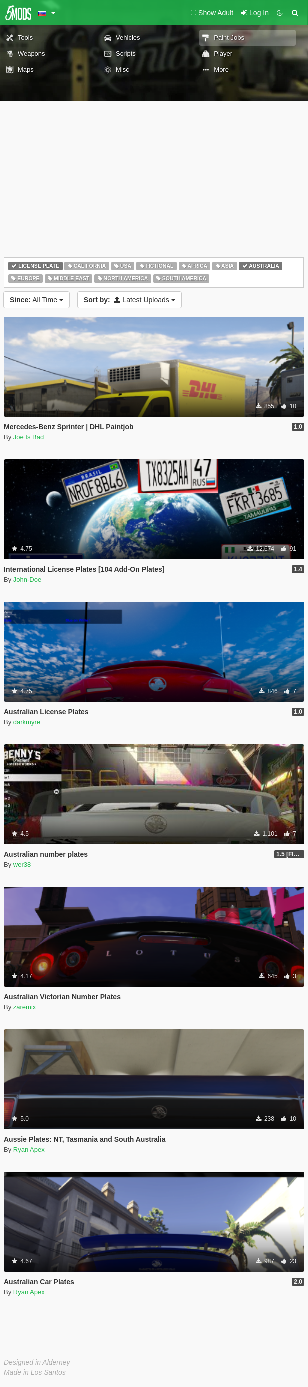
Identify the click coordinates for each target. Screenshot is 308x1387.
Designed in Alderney (37, 1362)
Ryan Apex (29, 1149)
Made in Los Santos (35, 1372)
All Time (37, 300)
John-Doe (28, 579)
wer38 (22, 864)
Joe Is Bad (29, 437)
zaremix (25, 1007)
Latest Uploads (130, 300)
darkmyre (27, 722)
